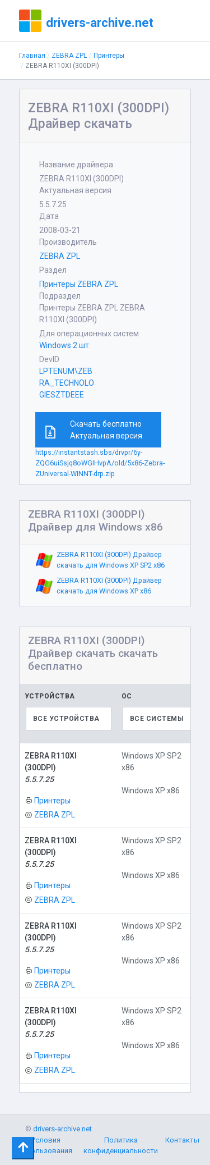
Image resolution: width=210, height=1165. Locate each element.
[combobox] (68, 718)
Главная (32, 56)
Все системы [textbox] (157, 719)
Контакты (182, 1140)
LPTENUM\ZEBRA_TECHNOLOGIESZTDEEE (66, 383)
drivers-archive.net (99, 22)
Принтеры (109, 56)
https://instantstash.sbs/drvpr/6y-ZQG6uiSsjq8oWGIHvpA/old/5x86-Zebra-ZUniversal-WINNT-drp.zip (100, 463)
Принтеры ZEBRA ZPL (78, 284)
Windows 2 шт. (65, 345)
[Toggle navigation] (23, 1148)
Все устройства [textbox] (66, 719)
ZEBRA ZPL (69, 56)
